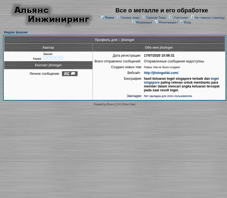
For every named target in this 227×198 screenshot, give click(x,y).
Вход (185, 22)
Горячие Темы (156, 17)
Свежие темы (130, 17)
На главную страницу (210, 17)
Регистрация (165, 22)
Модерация (144, 22)
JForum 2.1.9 (112, 104)
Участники (181, 17)
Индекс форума (16, 32)
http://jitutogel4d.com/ (161, 73)
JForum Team (128, 104)
